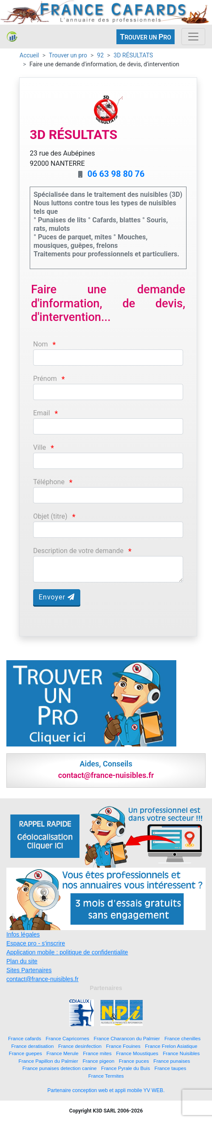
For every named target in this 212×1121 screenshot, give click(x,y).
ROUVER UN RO (145, 36)
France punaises (171, 1061)
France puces (134, 1061)
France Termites (106, 1075)
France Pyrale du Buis (125, 1068)
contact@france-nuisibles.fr (42, 979)
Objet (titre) (50, 516)
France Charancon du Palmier (127, 1038)
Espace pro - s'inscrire (35, 943)
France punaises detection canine (60, 1068)
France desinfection (80, 1046)
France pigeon (98, 1061)
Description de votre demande (78, 551)
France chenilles (182, 1038)
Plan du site (21, 961)
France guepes (25, 1053)
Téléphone (49, 482)
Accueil (29, 55)
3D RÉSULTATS (133, 55)
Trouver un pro (68, 55)
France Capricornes (67, 1038)
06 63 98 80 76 (116, 174)
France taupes (171, 1068)
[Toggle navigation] (193, 36)
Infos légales (23, 934)
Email (41, 413)
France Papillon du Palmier (48, 1061)
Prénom (45, 378)
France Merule (62, 1053)
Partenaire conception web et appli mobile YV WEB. (106, 1090)
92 (100, 55)
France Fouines (123, 1046)
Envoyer (57, 597)
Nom (40, 344)
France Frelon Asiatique (171, 1046)
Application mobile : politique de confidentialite (67, 952)
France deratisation (32, 1046)
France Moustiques (137, 1053)
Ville (39, 447)
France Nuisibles (181, 1053)
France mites (97, 1053)
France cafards (24, 1038)
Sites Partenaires (29, 970)
